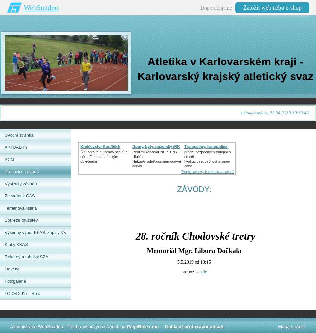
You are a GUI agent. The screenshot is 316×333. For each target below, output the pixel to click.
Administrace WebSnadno (36, 326)
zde (204, 271)
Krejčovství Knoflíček (100, 146)
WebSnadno (41, 7)
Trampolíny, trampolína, (206, 146)
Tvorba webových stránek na (113, 326)
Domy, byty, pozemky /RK (156, 146)
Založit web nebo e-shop (272, 7)
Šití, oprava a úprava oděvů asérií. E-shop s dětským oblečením (104, 156)
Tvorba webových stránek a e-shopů (207, 172)
